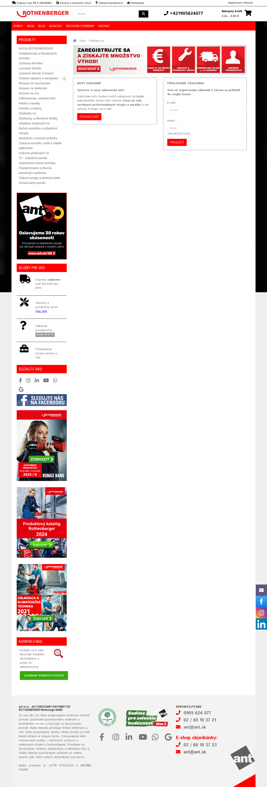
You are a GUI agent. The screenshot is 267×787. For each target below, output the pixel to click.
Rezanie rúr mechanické (34, 83)
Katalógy (55, 26)
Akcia (30, 26)
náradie (40, 724)
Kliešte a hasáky (29, 103)
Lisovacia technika (31, 63)
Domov (18, 26)
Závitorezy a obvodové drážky (38, 118)
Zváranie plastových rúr (34, 153)
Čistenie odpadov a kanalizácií (38, 78)
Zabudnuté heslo (178, 134)
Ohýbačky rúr (27, 113)
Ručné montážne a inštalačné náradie (38, 131)
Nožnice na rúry (29, 93)
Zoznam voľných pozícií (44, 675)
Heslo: (171, 121)
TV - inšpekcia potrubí (33, 158)
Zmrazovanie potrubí (32, 183)
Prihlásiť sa (96, 41)
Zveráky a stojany (30, 108)
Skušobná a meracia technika (38, 138)
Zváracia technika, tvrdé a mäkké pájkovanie (40, 146)
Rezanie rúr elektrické (33, 88)
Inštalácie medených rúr (34, 123)
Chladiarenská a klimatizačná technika (38, 56)
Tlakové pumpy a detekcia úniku (39, 178)
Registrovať (234, 3)
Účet (83, 41)
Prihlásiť (248, 3)
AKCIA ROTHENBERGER (36, 48)
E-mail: (171, 103)
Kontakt (104, 26)
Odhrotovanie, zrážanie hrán (37, 98)
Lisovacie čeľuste (30, 68)
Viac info (41, 311)
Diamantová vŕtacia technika (37, 163)
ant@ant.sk (195, 727)
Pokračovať (89, 117)
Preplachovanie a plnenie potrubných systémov (35, 170)
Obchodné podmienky (80, 26)
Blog (41, 26)
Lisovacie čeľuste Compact (36, 73)
